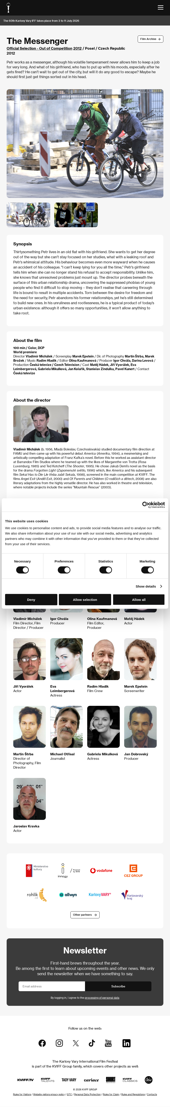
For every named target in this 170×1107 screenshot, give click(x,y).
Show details (146, 586)
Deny (31, 600)
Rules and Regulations (133, 1094)
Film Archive (148, 38)
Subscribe (118, 986)
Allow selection (85, 600)
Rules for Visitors (22, 1094)
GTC (69, 1094)
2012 (77, 48)
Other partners (82, 915)
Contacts (152, 1094)
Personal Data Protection (87, 1094)
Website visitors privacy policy (49, 1094)
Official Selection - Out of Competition (39, 48)
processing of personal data (102, 998)
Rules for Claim (111, 1094)
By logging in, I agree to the (85, 998)
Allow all (139, 600)
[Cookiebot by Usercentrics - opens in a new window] (145, 504)
